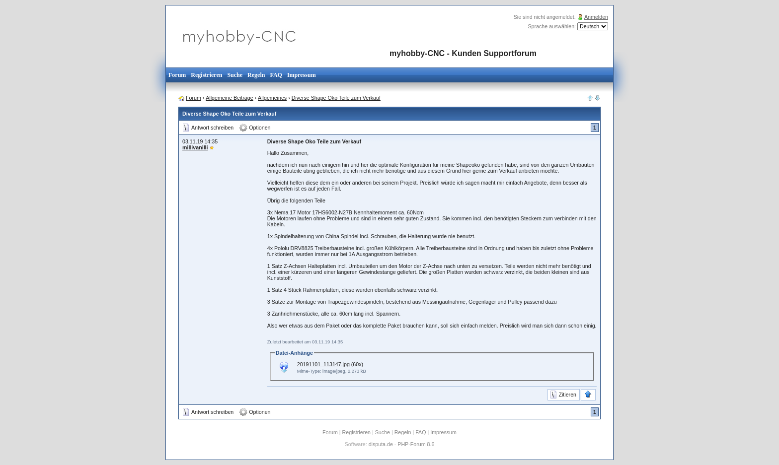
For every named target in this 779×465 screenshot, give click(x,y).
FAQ (276, 74)
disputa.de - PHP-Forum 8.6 (402, 444)
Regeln (256, 74)
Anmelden (596, 17)
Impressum (301, 74)
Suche (234, 74)
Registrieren (206, 74)
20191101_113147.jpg (323, 364)
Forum (177, 74)
